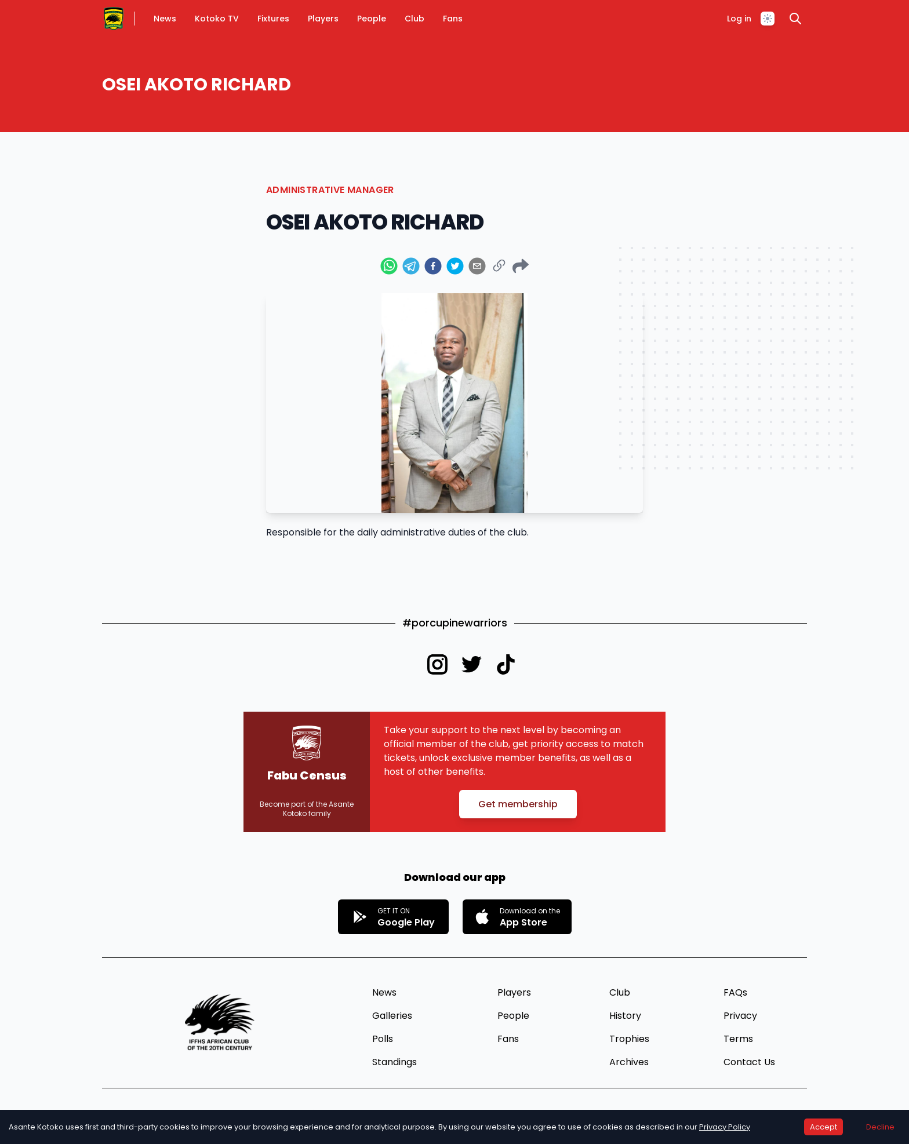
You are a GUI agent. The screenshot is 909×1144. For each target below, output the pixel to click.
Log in (739, 18)
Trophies (629, 1038)
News (165, 18)
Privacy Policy (724, 1126)
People (371, 18)
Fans (453, 18)
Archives (629, 1062)
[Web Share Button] (520, 266)
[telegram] (411, 266)
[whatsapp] (389, 266)
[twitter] (455, 266)
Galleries (392, 1015)
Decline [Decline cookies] (880, 1126)
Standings (394, 1062)
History (625, 1015)
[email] (477, 266)
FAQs (735, 992)
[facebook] (433, 266)
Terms (738, 1038)
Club (414, 18)
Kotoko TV (217, 18)
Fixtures (273, 18)
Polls (382, 1038)
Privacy (740, 1015)
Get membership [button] (518, 804)
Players (323, 18)
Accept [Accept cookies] (823, 1126)
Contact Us (749, 1062)
